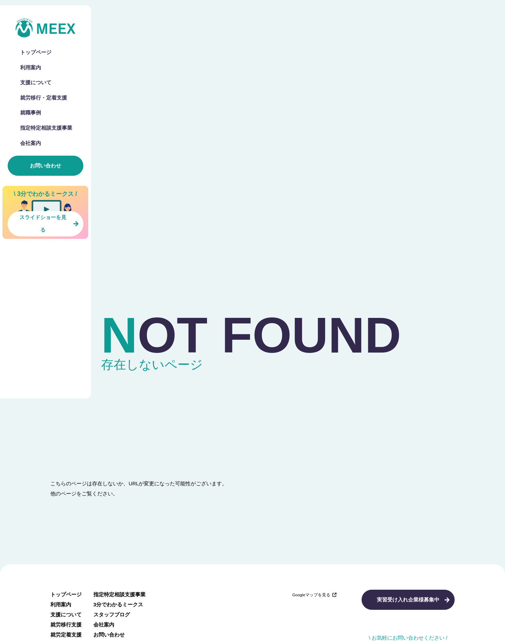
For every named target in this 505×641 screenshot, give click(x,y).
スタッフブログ (111, 614)
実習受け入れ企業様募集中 (408, 600)
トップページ (35, 52)
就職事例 (30, 112)
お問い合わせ (45, 165)
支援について (35, 82)
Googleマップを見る (314, 594)
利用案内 (30, 67)
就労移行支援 (66, 624)
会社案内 (30, 143)
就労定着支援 (66, 635)
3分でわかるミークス (118, 604)
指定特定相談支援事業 (46, 128)
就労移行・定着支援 (43, 98)
